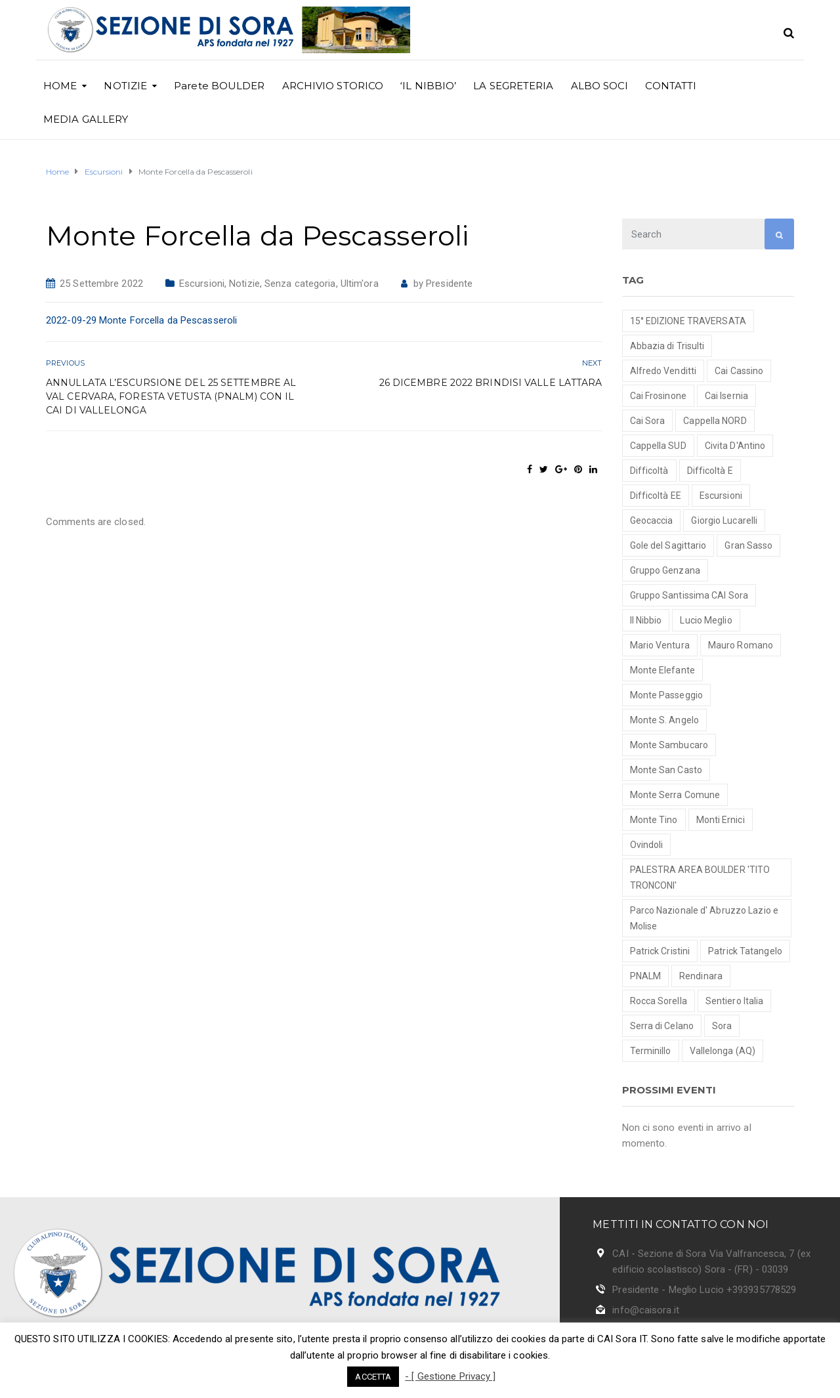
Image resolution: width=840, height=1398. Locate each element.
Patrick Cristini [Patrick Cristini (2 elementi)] (660, 951)
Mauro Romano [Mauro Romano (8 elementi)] (740, 645)
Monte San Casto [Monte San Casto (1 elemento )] (666, 770)
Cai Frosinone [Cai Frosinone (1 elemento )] (658, 396)
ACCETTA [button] (373, 1377)
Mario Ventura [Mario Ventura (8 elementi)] (660, 645)
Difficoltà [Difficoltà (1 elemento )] (649, 470)
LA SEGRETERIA (513, 85)
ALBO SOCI (600, 85)
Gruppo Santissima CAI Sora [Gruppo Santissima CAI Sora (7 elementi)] (689, 595)
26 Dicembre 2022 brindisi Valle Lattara (490, 383)
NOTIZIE (125, 85)
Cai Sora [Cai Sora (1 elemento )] (647, 420)
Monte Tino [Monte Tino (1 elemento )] (654, 820)
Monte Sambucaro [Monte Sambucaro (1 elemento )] (669, 745)
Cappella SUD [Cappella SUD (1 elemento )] (658, 445)
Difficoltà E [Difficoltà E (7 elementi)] (710, 470)
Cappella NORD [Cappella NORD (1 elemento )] (714, 420)
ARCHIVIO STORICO (333, 85)
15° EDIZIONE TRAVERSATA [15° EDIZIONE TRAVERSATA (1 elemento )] (688, 321)
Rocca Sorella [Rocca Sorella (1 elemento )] (658, 1001)
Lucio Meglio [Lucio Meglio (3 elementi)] (706, 620)
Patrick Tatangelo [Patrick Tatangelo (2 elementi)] (745, 951)
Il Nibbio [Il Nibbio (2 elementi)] (646, 620)
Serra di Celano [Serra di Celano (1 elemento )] (662, 1026)
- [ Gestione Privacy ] (450, 1376)
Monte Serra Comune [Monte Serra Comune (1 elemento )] (675, 795)
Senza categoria (300, 283)
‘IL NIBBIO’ (428, 85)
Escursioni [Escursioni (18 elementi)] (721, 495)
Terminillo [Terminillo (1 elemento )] (650, 1051)
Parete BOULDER (219, 85)
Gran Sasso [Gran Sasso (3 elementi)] (748, 545)
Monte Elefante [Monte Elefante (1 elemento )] (662, 670)
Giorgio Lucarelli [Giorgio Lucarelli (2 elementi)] (724, 520)
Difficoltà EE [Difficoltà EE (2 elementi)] (655, 495)
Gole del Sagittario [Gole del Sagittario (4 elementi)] (668, 545)
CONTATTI (670, 85)
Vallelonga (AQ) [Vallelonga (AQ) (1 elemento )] (723, 1051)
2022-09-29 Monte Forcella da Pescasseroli (141, 320)
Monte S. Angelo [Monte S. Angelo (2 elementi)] (665, 720)
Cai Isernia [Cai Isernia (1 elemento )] (726, 396)
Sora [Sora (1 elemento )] (722, 1026)
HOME (60, 85)
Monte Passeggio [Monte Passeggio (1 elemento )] (667, 695)
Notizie (244, 283)
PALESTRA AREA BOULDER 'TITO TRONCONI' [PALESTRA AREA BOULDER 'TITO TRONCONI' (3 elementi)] (700, 877)
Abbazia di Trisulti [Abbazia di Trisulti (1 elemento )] (667, 346)
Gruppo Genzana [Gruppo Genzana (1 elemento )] (665, 570)
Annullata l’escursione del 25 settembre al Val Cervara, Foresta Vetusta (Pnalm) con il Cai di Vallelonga (171, 396)
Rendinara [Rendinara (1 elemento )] (701, 976)
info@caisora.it (645, 1310)
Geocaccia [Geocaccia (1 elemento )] (651, 520)
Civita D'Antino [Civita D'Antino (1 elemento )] (735, 445)
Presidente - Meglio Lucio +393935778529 (704, 1290)
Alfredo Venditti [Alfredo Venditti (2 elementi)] (663, 371)
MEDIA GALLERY (85, 119)
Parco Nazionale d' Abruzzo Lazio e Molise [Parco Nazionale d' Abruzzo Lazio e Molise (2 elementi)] (704, 918)
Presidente (449, 283)
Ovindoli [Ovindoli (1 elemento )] (646, 844)
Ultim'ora (360, 283)
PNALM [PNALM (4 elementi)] (646, 976)
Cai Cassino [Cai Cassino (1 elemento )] (739, 371)
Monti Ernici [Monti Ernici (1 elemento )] (720, 820)
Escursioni (201, 283)
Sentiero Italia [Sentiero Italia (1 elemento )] (734, 1001)
